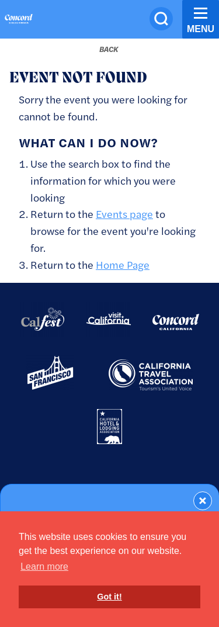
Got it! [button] (109, 596)
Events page (124, 213)
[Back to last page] (108, 49)
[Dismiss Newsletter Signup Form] (202, 500)
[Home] (19, 20)
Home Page (123, 264)
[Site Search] (161, 18)
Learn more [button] (44, 566)
